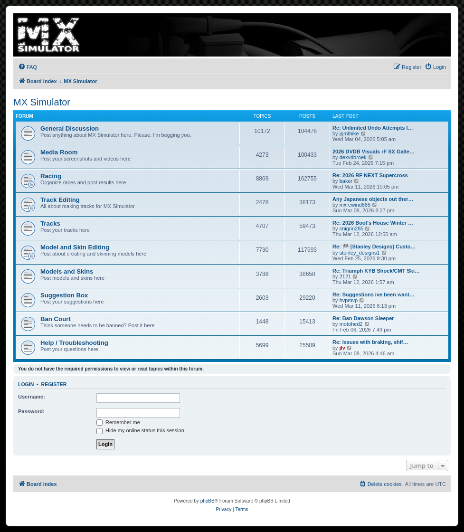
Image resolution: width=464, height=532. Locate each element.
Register (54, 384)
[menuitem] (27, 67)
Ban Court (55, 319)
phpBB (207, 501)
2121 (345, 276)
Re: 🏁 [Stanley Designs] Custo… (374, 246)
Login (26, 384)
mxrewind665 (355, 205)
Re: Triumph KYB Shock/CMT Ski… (376, 271)
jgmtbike (349, 133)
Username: (31, 396)
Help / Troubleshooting (74, 342)
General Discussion (69, 128)
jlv (342, 348)
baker (346, 181)
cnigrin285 (352, 228)
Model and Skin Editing (74, 247)
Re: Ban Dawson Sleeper (363, 318)
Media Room (58, 152)
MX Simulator (41, 102)
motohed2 (351, 324)
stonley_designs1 (360, 253)
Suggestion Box (64, 295)
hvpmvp (349, 300)
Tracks (50, 223)
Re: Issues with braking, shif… (370, 342)
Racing (50, 176)
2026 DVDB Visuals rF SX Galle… (373, 151)
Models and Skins (66, 271)
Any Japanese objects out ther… (373, 199)
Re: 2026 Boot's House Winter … (372, 223)
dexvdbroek (353, 157)
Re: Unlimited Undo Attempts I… (372, 128)
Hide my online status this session (140, 430)
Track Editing (60, 199)
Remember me (118, 422)
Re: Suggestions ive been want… (373, 294)
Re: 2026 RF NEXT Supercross (370, 175)
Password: (31, 411)
